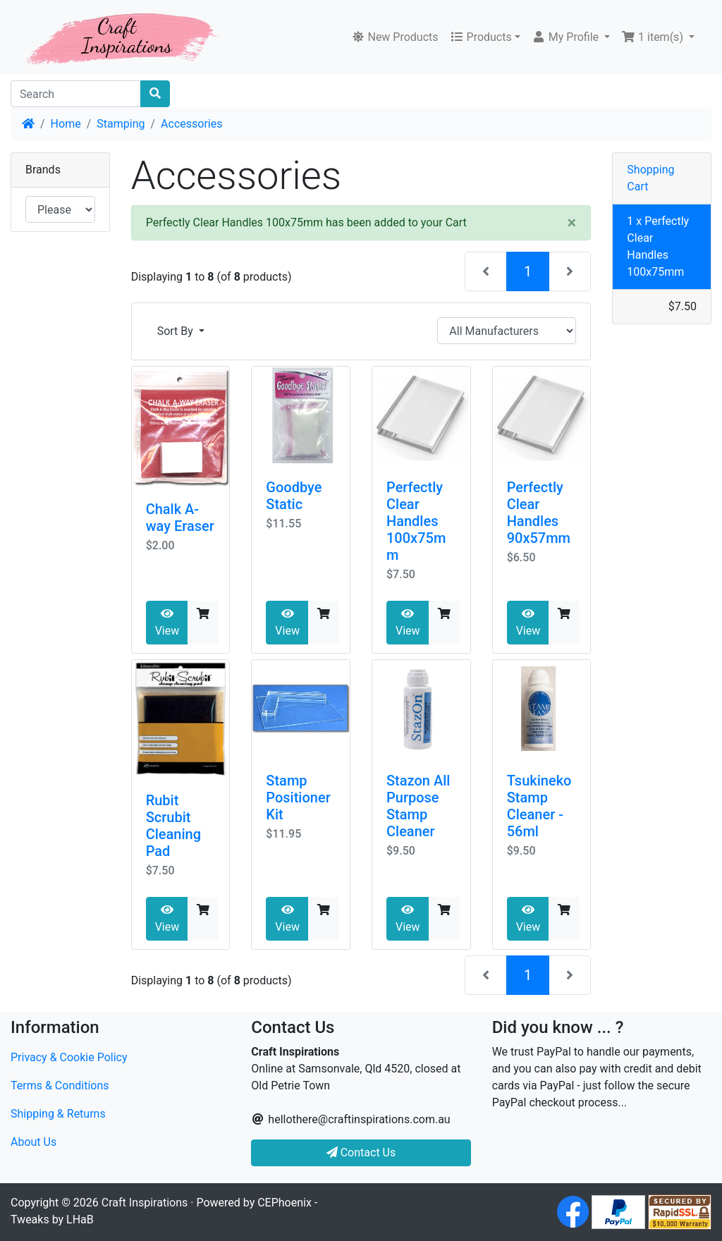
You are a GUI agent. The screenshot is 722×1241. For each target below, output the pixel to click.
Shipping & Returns (58, 1113)
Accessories (191, 123)
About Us (33, 1142)
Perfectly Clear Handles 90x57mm (538, 512)
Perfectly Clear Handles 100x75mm (416, 521)
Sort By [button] (176, 331)
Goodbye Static (294, 496)
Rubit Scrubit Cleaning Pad (173, 826)
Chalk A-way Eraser (180, 517)
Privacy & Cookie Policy (69, 1057)
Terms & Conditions (60, 1085)
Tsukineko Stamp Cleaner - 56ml (539, 806)
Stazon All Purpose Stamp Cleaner (418, 806)
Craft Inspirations (145, 1202)
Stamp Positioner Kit (298, 797)
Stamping (121, 123)
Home (66, 123)
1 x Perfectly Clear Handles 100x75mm (658, 246)
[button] (571, 37)
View (167, 622)
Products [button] (481, 37)
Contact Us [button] (361, 1152)
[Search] (76, 93)
